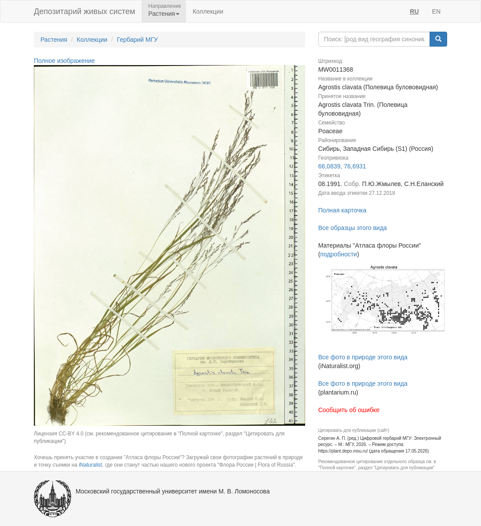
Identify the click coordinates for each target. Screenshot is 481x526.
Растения (53, 39)
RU (414, 11)
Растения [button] (163, 13)
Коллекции (208, 11)
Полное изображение (64, 60)
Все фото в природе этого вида (363, 357)
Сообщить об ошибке (348, 409)
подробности (338, 254)
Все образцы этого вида (352, 227)
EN (436, 11)
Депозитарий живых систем (84, 11)
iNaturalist (90, 465)
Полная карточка (342, 210)
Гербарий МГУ (137, 39)
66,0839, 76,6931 (342, 166)
